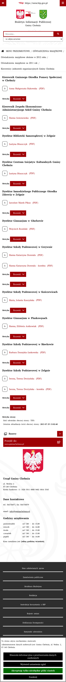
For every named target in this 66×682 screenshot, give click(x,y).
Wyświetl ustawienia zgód (33, 664)
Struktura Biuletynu (33, 586)
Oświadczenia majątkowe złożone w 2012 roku (23, 57)
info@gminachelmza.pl (20, 511)
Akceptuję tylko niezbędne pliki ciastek (33, 670)
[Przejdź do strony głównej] (33, 19)
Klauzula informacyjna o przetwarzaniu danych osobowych (33, 656)
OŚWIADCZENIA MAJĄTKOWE (47, 51)
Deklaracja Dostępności (33, 622)
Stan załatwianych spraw (33, 568)
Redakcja (33, 595)
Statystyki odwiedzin (33, 631)
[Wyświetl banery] (60, 434)
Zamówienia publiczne (33, 577)
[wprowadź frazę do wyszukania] (28, 34)
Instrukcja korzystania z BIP (33, 604)
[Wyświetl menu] (63, 3)
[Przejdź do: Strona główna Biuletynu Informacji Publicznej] (2, 51)
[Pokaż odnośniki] (3, 3)
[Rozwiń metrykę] (18, 98)
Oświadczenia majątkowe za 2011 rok (19, 63)
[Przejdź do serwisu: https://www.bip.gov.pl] (33, 3)
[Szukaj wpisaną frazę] (58, 34)
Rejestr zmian (33, 613)
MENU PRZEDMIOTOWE (18, 51)
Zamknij (33, 677)
